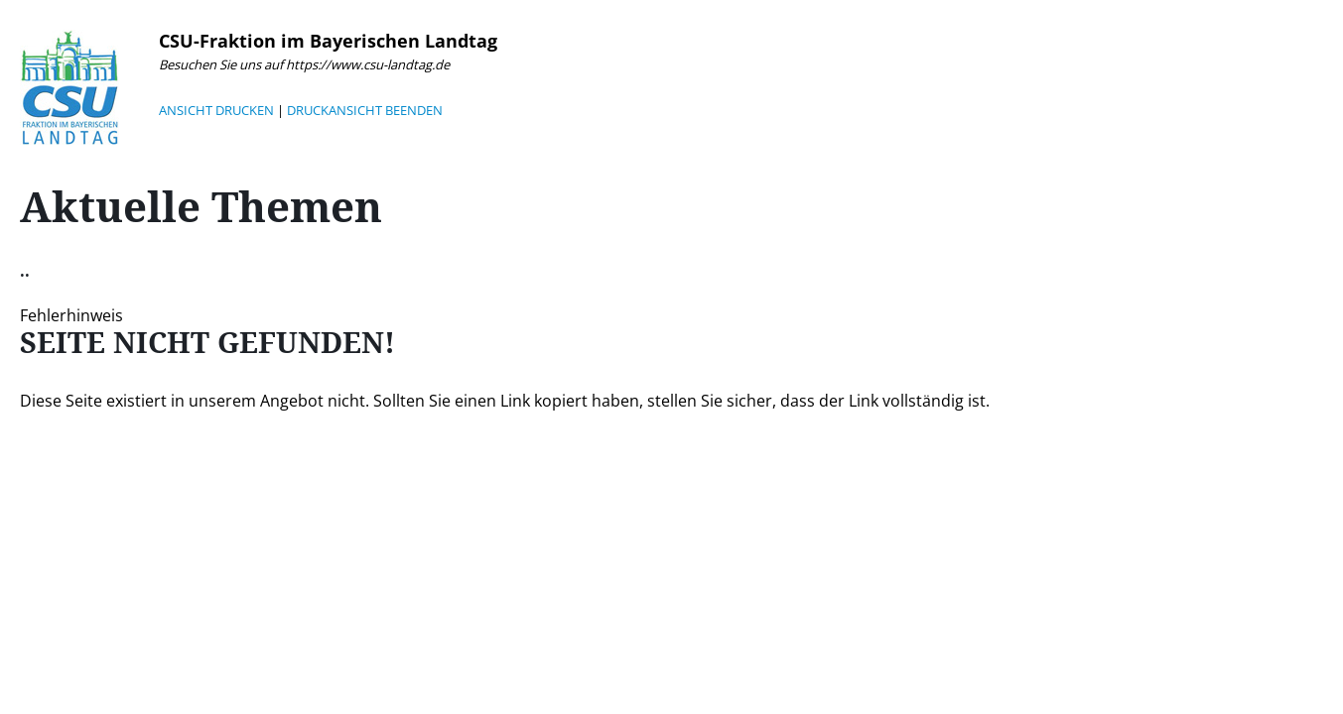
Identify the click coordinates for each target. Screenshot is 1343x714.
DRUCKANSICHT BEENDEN (365, 110)
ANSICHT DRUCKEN (216, 110)
